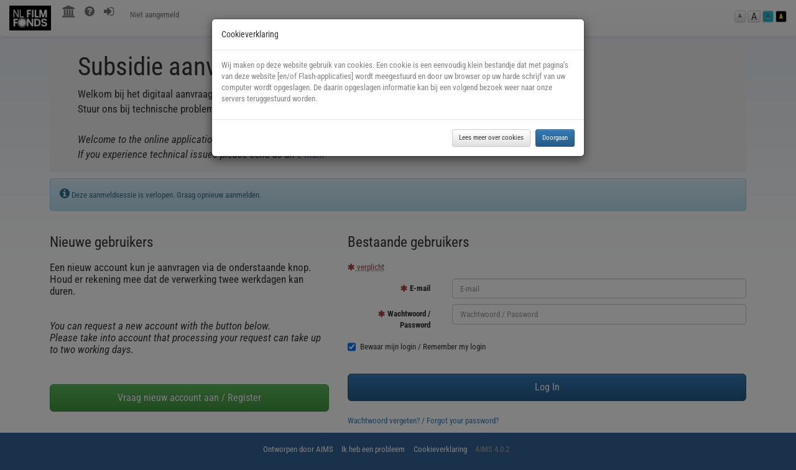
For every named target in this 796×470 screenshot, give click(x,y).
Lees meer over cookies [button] (491, 138)
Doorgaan (555, 138)
